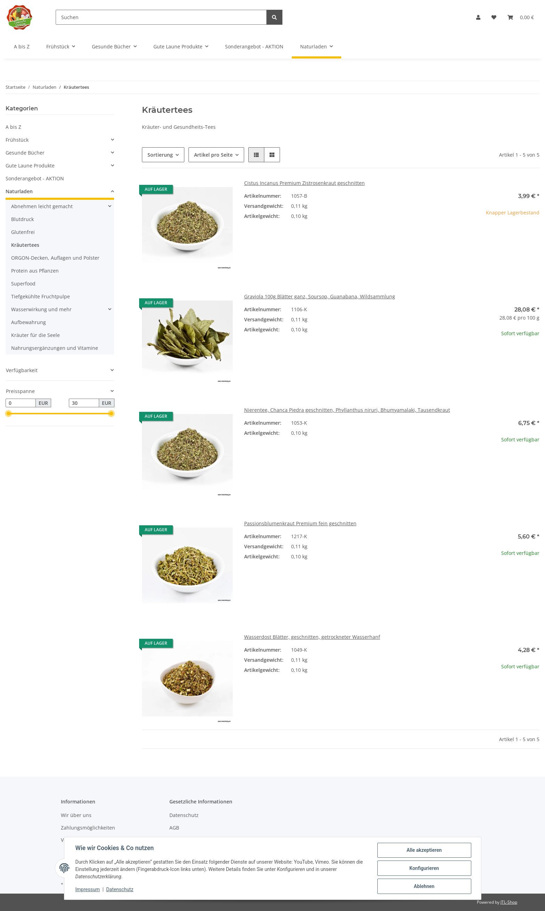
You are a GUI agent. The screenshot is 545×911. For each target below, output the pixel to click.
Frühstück (17, 139)
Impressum (87, 889)
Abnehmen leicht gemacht (42, 206)
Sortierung (160, 154)
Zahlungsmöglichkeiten (88, 827)
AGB (174, 827)
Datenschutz (184, 815)
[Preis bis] (84, 403)
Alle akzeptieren (424, 850)
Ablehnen (424, 886)
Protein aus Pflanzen (35, 270)
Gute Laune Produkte (30, 165)
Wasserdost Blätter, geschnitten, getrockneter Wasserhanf (312, 637)
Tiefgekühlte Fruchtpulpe (40, 296)
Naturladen (19, 191)
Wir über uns (76, 815)
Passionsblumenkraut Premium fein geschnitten (300, 523)
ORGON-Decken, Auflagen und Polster (55, 257)
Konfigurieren (424, 868)
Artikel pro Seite (213, 154)
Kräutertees (25, 245)
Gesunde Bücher (25, 152)
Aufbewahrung (28, 322)
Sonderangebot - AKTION (35, 178)
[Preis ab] (21, 403)
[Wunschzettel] (494, 17)
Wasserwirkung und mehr (41, 309)
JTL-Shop (508, 902)
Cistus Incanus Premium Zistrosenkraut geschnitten (304, 183)
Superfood (23, 283)
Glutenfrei (23, 232)
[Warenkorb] (520, 17)
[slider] (8, 414)
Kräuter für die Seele (35, 335)
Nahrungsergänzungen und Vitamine (54, 348)
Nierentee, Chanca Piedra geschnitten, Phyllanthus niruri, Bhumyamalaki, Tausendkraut (347, 410)
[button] (478, 17)
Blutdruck (22, 219)
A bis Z (13, 127)
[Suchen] (161, 17)
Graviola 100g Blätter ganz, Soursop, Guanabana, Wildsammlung (319, 296)
